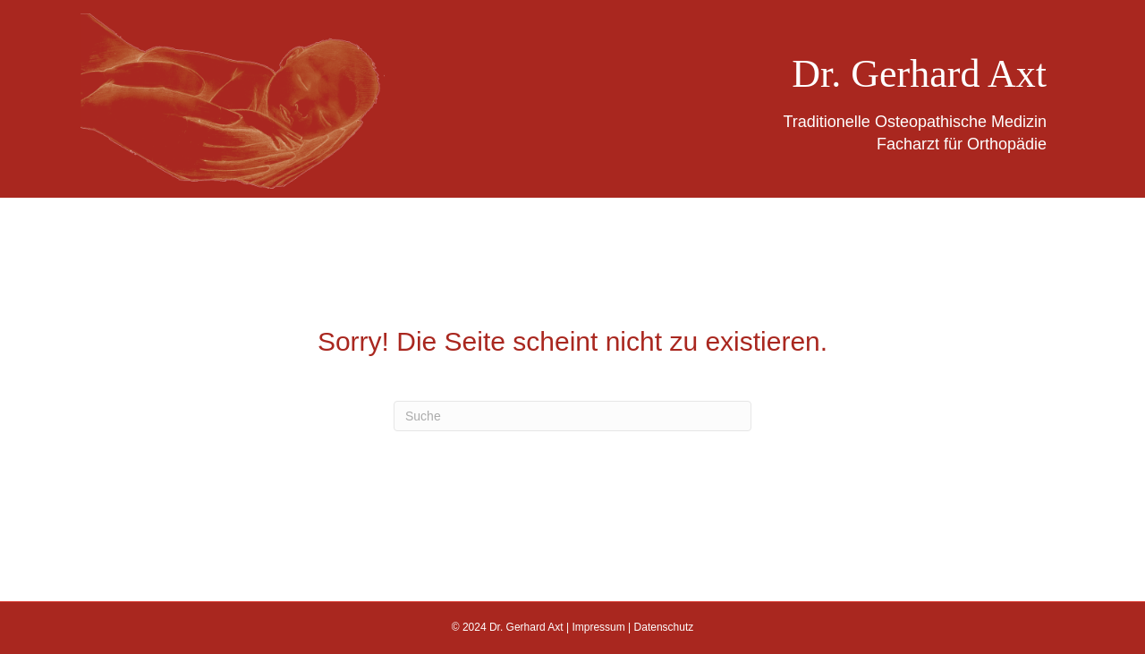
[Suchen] (572, 416)
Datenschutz (664, 627)
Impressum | (602, 627)
